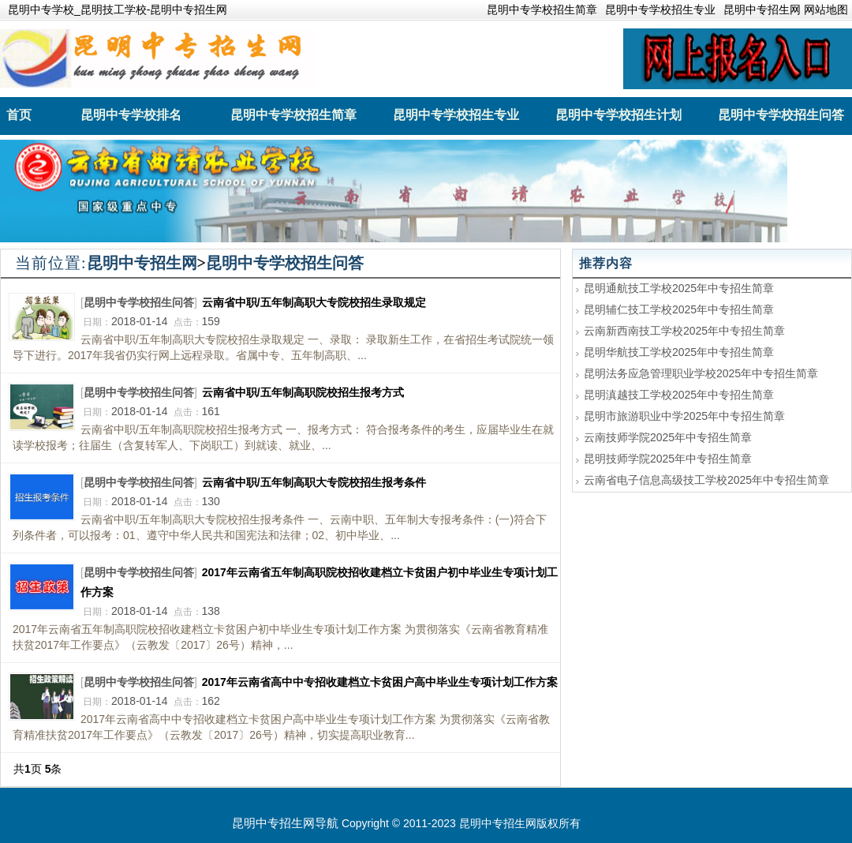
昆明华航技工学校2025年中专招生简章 (679, 352)
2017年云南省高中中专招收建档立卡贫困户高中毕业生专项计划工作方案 (380, 682)
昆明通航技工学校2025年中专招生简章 (679, 288)
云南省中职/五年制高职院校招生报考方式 (303, 392)
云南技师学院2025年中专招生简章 (668, 437)
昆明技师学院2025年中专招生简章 (668, 458)
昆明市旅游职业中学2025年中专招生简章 (684, 416)
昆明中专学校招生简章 (542, 9)
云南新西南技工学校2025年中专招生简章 (684, 330)
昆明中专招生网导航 (285, 823)
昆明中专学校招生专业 (660, 9)
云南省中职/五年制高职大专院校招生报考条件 (314, 482)
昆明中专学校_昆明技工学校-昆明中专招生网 (117, 9)
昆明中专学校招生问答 (285, 263)
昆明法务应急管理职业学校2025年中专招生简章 (701, 373)
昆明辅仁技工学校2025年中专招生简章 (679, 309)
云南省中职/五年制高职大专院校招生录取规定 (314, 302)
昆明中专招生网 (142, 263)
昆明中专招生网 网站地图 (785, 9)
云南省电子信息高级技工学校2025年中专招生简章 (706, 480)
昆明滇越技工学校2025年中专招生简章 (679, 394)
